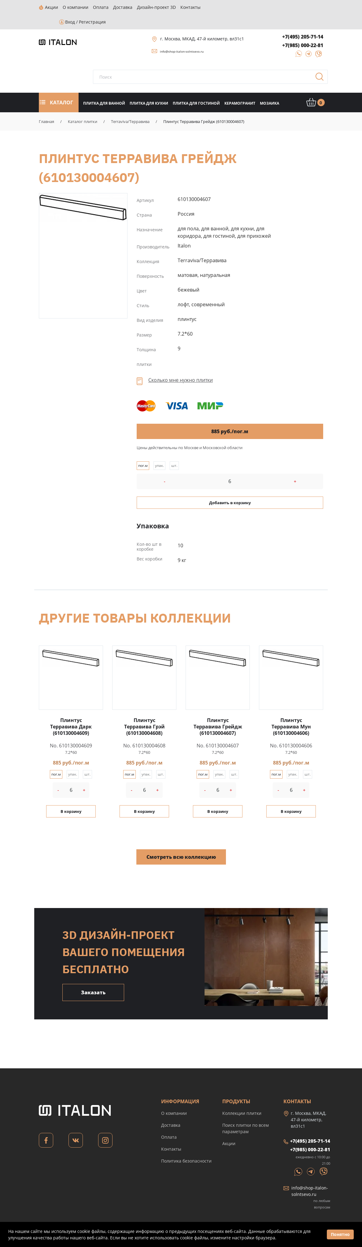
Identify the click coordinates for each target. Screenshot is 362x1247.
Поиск (322, 64)
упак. (159, 450)
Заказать (93, 977)
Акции (228, 1129)
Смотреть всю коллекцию (181, 842)
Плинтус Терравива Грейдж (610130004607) (83, 193)
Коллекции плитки (241, 1098)
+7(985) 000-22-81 (302, 30)
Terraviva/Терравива (130, 107)
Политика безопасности (186, 1146)
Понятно (340, 1234)
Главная (46, 107)
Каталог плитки (82, 107)
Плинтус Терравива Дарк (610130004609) (71, 712)
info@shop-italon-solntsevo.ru (182, 37)
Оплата (169, 1122)
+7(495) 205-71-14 (302, 22)
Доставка (170, 1110)
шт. (174, 450)
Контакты (171, 1134)
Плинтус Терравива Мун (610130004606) (291, 712)
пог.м (143, 450)
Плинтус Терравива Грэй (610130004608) (144, 712)
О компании (174, 1098)
